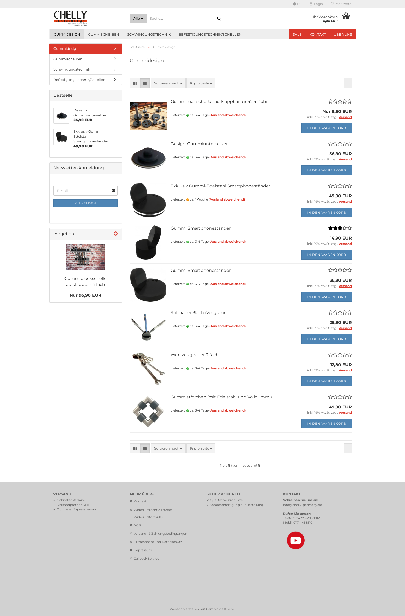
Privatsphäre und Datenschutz (158, 542)
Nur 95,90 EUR (85, 295)
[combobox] (168, 83)
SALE (297, 34)
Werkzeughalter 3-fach (195, 354)
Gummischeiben (103, 34)
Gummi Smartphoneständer (201, 228)
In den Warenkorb (326, 128)
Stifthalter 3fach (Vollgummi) (201, 312)
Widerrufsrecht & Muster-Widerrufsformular (154, 513)
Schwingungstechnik (149, 34)
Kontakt (318, 34)
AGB (137, 525)
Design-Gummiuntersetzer (199, 143)
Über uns (343, 34)
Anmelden (85, 203)
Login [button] (316, 4)
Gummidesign (67, 34)
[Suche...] (138, 18)
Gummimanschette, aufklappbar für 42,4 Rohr (219, 101)
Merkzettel (341, 4)
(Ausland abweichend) (227, 115)
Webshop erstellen (184, 609)
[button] (297, 4)
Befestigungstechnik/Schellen (210, 34)
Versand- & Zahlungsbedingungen (160, 534)
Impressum (143, 550)
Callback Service (146, 558)
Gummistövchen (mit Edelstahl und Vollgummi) (221, 397)
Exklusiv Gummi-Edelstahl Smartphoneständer (220, 185)
